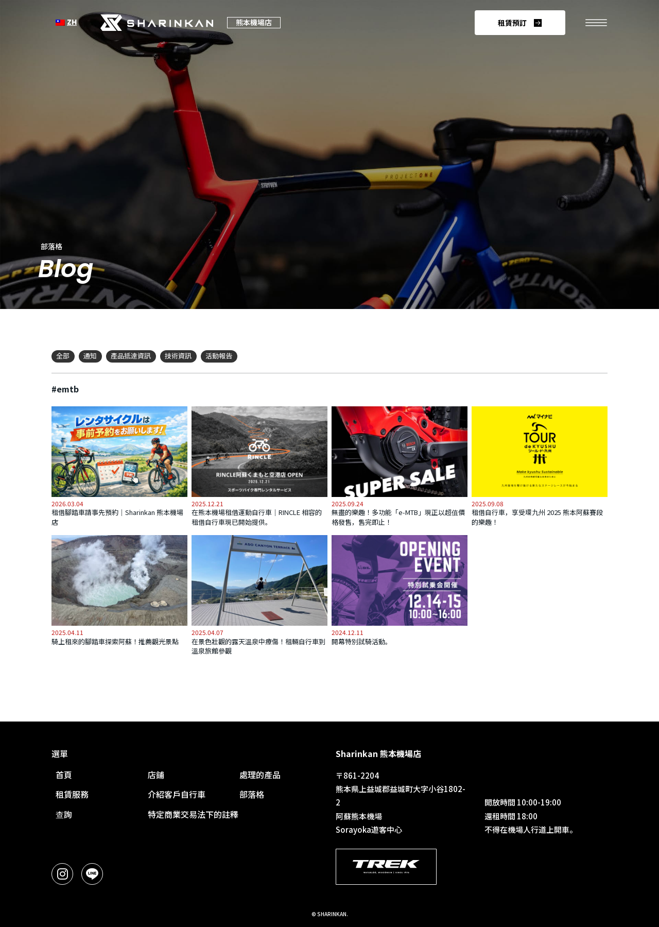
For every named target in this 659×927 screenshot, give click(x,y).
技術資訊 (178, 355)
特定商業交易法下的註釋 (193, 814)
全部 (63, 355)
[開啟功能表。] (596, 22)
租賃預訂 (512, 23)
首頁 (64, 774)
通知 (90, 355)
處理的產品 (260, 774)
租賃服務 (72, 794)
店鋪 (156, 774)
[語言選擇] (66, 22)
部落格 (251, 794)
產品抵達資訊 (131, 355)
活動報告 (218, 355)
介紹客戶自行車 (176, 794)
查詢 (64, 814)
